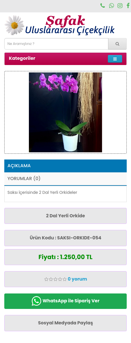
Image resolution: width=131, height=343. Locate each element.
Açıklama (19, 165)
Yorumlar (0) (24, 178)
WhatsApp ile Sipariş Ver (65, 301)
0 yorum (77, 279)
